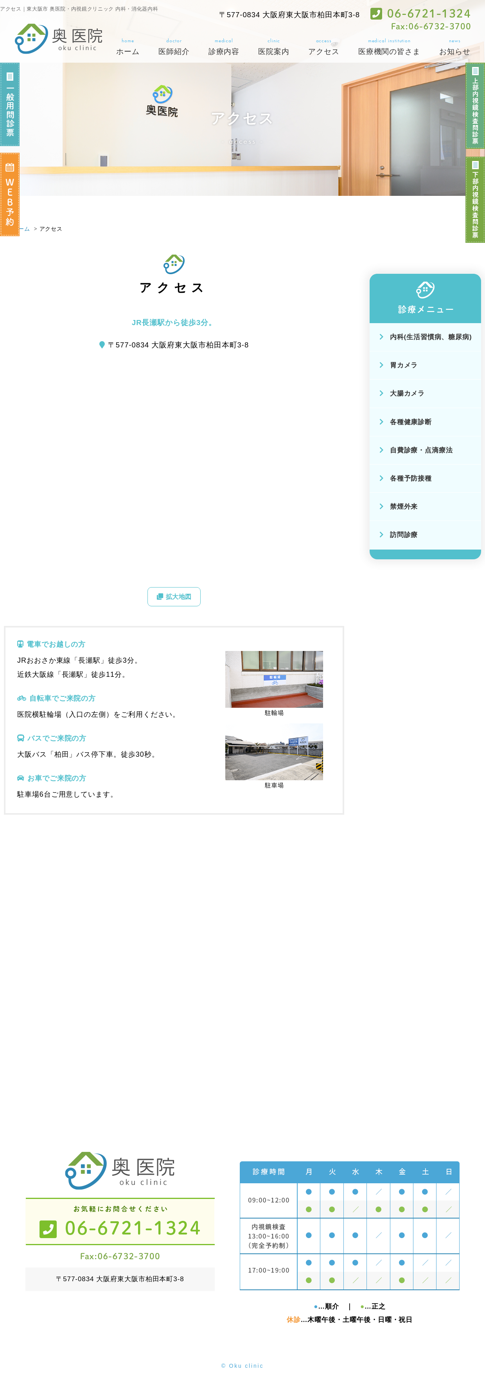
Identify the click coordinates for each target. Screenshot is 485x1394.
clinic (273, 47)
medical (224, 47)
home (128, 47)
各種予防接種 (405, 478)
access (324, 47)
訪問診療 (398, 535)
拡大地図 (174, 599)
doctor (174, 47)
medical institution (389, 47)
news (455, 47)
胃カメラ (398, 365)
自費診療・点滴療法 (416, 450)
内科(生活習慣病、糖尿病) (425, 337)
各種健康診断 (405, 422)
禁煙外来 (398, 506)
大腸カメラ (402, 393)
